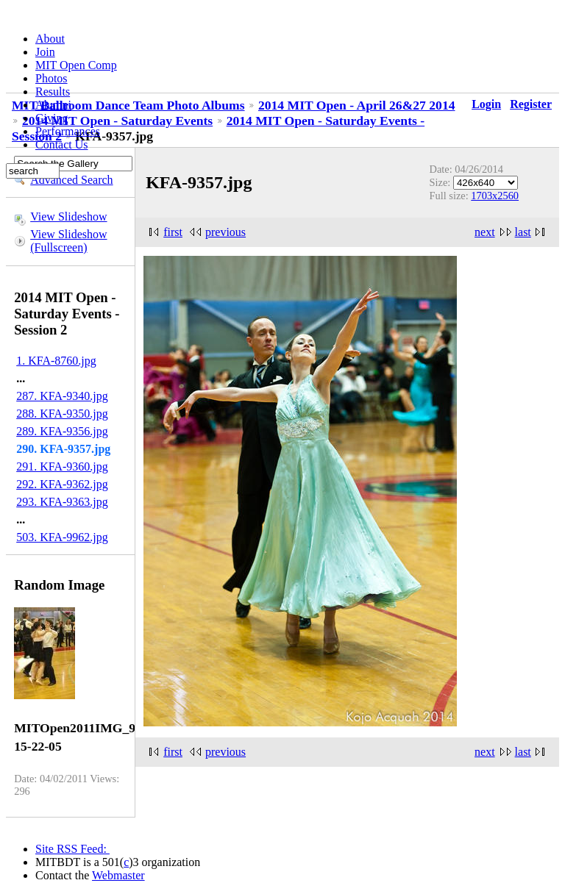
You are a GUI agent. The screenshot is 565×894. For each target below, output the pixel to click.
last (523, 232)
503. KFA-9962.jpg (62, 537)
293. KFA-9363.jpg (62, 502)
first (172, 232)
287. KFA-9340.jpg (62, 396)
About (50, 38)
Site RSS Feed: (72, 849)
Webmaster (118, 875)
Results (52, 91)
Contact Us (61, 144)
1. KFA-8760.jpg (56, 360)
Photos (51, 78)
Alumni (53, 105)
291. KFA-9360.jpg (62, 466)
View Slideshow (68, 216)
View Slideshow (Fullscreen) (68, 241)
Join (45, 52)
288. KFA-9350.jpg (62, 413)
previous (225, 232)
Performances (67, 131)
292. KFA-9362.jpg (62, 484)
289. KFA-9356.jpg (62, 431)
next (485, 232)
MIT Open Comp (76, 65)
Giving (51, 118)
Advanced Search (71, 180)
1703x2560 (495, 195)
